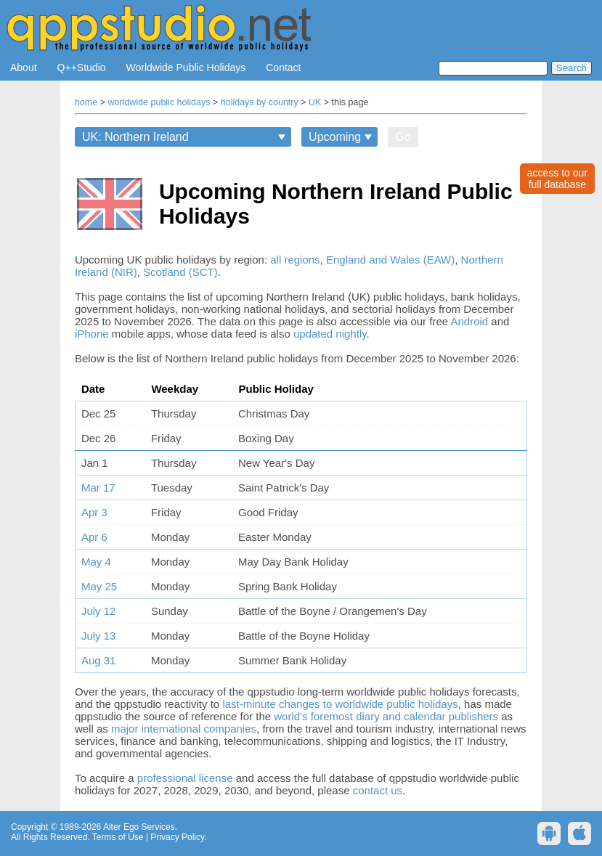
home (86, 102)
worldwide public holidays (158, 102)
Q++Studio (81, 67)
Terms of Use (118, 837)
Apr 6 (94, 537)
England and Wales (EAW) (390, 259)
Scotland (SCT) (180, 272)
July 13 (98, 635)
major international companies (183, 728)
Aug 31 (98, 660)
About (23, 67)
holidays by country (259, 102)
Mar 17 (98, 487)
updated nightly (330, 333)
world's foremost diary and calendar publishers (386, 716)
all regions (295, 259)
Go (402, 137)
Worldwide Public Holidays (186, 67)
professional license (185, 778)
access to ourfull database (557, 178)
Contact (283, 67)
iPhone (92, 333)
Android (469, 321)
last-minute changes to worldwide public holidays (339, 704)
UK (315, 102)
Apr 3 (94, 512)
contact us (377, 790)
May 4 (96, 561)
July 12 (98, 611)
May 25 (99, 586)
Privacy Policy (177, 837)
